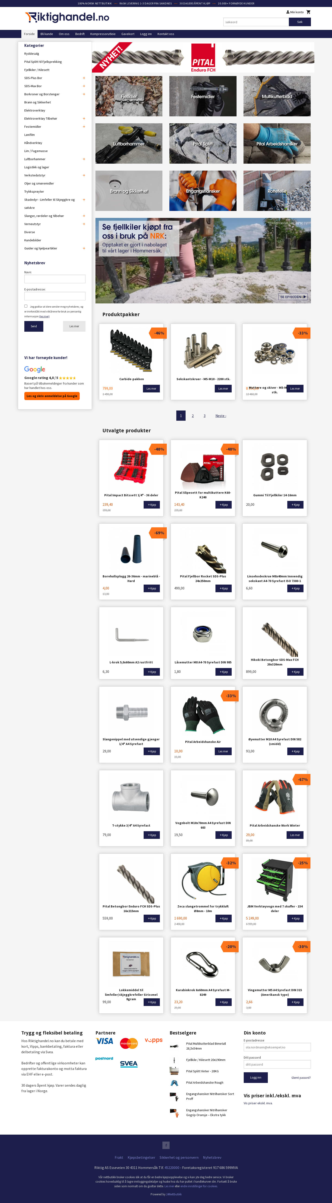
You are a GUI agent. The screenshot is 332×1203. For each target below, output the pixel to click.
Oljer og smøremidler (39, 183)
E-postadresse (254, 1040)
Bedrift (80, 34)
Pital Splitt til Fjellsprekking (43, 62)
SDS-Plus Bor (33, 78)
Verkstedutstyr (34, 175)
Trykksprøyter (34, 191)
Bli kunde (47, 34)
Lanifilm (29, 135)
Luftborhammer (34, 159)
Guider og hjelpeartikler (40, 248)
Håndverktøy (33, 143)
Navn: (28, 272)
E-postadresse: (35, 289)
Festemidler (32, 126)
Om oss (64, 34)
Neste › (220, 415)
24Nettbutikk (174, 1194)
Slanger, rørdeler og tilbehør (44, 216)
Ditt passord (252, 1057)
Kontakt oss (166, 34)
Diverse (29, 232)
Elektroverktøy (34, 110)
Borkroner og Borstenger (42, 94)
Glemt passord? (301, 1077)
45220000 (171, 1167)
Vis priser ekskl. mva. (258, 1102)
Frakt (119, 1156)
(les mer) (44, 316)
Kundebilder (32, 240)
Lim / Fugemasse (36, 151)
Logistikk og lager (36, 167)
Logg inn (146, 34)
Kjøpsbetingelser (141, 1156)
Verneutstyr (32, 224)
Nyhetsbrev (212, 1156)
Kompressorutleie (103, 34)
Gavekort (127, 34)
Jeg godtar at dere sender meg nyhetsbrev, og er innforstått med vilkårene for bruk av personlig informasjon (53, 311)
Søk (300, 22)
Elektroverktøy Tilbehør (40, 118)
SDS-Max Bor (33, 86)
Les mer (74, 326)
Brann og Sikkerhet (37, 102)
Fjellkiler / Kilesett (36, 70)
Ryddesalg (31, 53)
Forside (29, 34)
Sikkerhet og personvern (179, 1156)
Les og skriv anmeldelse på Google (52, 396)
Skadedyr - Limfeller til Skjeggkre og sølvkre (49, 203)
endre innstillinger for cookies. (199, 1185)
